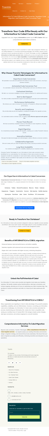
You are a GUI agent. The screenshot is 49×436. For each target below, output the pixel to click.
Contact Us (23, 11)
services (21, 3)
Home (13, 3)
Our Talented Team (13, 375)
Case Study (32, 11)
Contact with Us (13, 380)
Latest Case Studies (13, 377)
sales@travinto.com (16, 396)
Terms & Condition (12, 430)
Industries (28, 3)
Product (37, 3)
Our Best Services (13, 372)
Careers (11, 382)
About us (14, 11)
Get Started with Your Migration (24, 207)
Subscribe (24, 417)
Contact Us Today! (24, 230)
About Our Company (14, 369)
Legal (25, 430)
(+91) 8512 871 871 (16, 399)
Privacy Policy (20, 430)
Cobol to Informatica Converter (9, 161)
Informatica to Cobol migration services (11, 163)
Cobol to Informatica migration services (29, 161)
